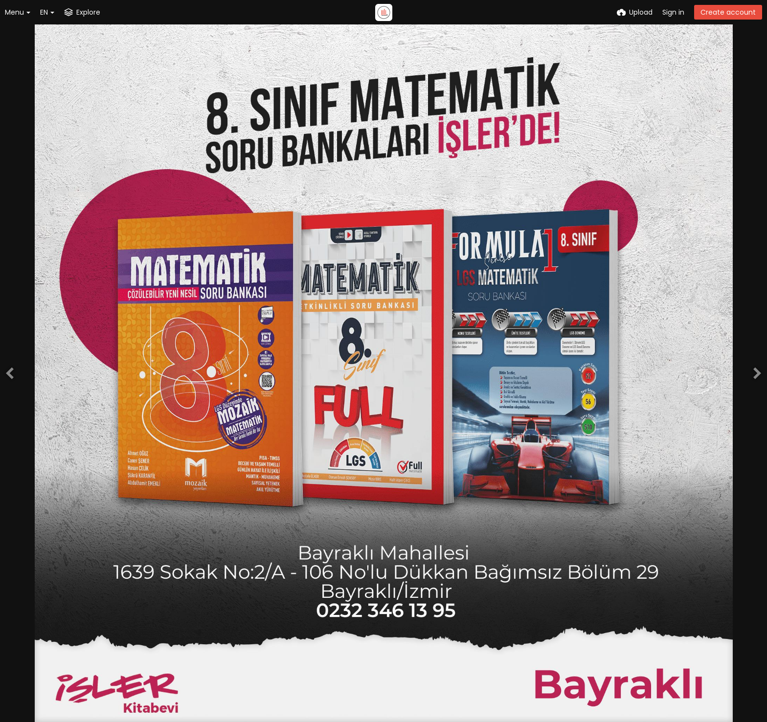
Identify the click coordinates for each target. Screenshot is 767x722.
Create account (728, 12)
